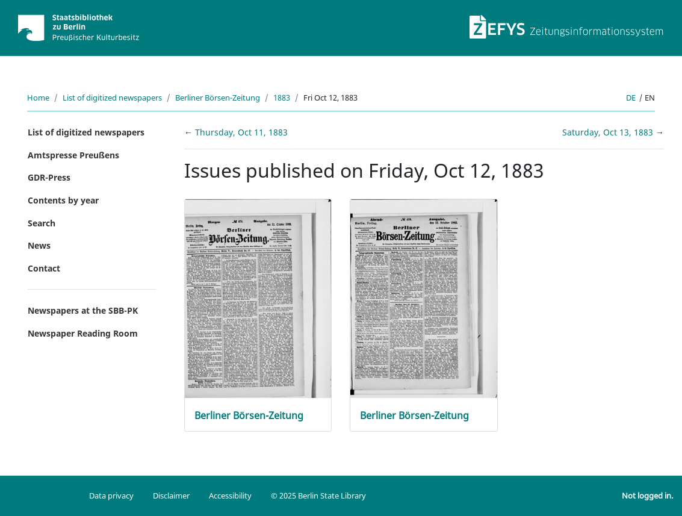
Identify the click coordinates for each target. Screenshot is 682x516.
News (39, 245)
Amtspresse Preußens (73, 155)
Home (38, 97)
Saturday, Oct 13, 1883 (609, 132)
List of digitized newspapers (112, 97)
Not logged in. (647, 495)
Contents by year (63, 200)
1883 (281, 97)
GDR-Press (49, 177)
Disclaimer (171, 495)
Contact (44, 268)
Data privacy (111, 495)
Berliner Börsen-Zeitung (217, 97)
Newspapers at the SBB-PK (83, 310)
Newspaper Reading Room (83, 333)
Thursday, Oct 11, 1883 (241, 132)
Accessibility (230, 495)
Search (41, 223)
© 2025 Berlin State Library (318, 495)
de (631, 97)
